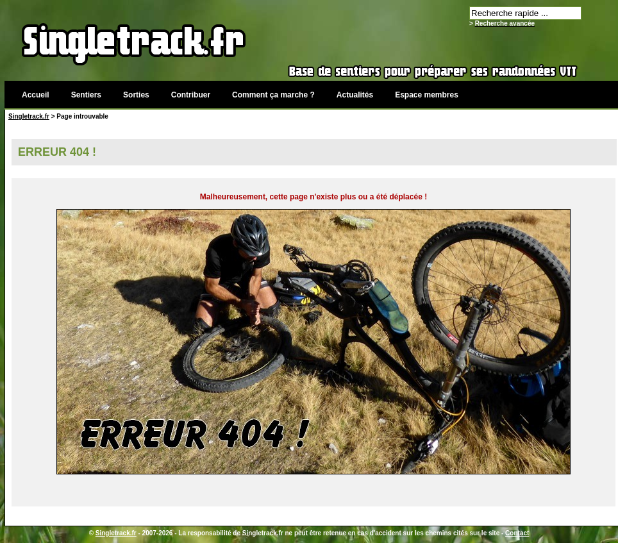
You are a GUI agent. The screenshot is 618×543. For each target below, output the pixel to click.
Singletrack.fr (28, 116)
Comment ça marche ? (273, 94)
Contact (517, 533)
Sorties (136, 94)
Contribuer (190, 94)
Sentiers (86, 94)
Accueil (35, 94)
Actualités (355, 94)
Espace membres (426, 94)
